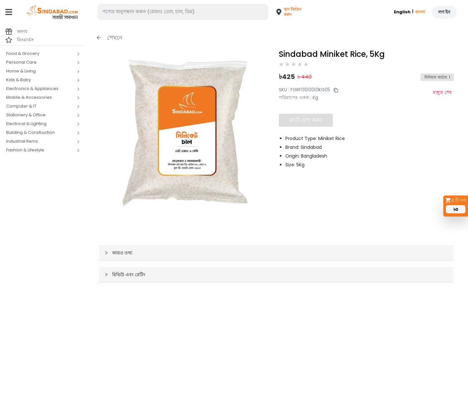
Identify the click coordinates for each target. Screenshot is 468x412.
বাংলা (420, 12)
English (402, 12)
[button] (285, 12)
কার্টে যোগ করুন (305, 120)
